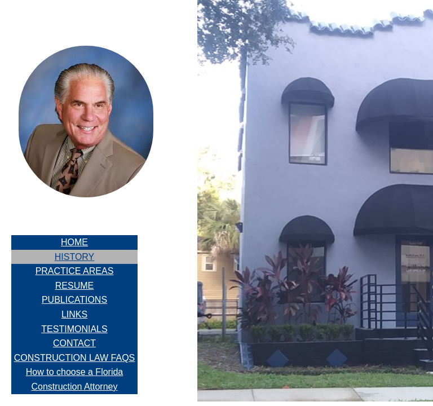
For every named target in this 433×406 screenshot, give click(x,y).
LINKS (74, 314)
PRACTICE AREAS (75, 271)
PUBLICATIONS (74, 299)
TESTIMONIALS (74, 329)
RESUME (74, 285)
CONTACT (74, 343)
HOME (74, 242)
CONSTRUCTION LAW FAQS (74, 358)
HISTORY (75, 257)
